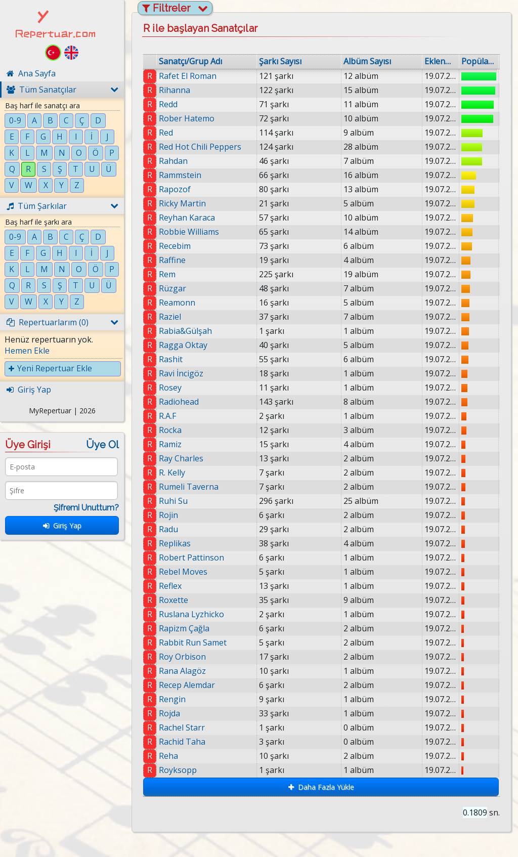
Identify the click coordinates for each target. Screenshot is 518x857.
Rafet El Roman (188, 75)
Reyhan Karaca (187, 217)
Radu (168, 529)
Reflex (170, 585)
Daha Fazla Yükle (321, 787)
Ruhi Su (173, 500)
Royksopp (185, 770)
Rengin (176, 699)
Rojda (173, 713)
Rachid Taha (186, 741)
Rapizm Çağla (184, 628)
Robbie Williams (189, 231)
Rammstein (180, 175)
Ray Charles (181, 458)
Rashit (171, 359)
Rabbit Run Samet (194, 642)
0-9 (15, 120)
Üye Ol (102, 445)
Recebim (175, 245)
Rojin (168, 515)
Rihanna (174, 90)
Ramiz (170, 444)
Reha (174, 755)
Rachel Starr (186, 727)
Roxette (173, 600)
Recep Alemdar (191, 685)
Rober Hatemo (186, 118)
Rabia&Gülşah (185, 330)
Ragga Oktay (183, 345)
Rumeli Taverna (189, 486)
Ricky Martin (182, 203)
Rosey (170, 387)
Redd (168, 104)
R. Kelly (172, 472)
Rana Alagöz (186, 670)
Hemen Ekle (27, 350)
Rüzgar (172, 288)
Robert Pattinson (191, 557)
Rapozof (175, 189)
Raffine (172, 260)
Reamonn (177, 302)
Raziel (170, 316)
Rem (167, 274)
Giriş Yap (62, 525)
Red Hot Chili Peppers (200, 146)
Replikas (175, 543)
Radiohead (179, 401)
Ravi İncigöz (181, 373)
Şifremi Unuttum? (86, 507)
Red (166, 132)
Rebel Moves (183, 571)
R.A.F (167, 415)
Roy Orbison (185, 656)
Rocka (170, 430)
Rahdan (173, 160)
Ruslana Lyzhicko (191, 614)
